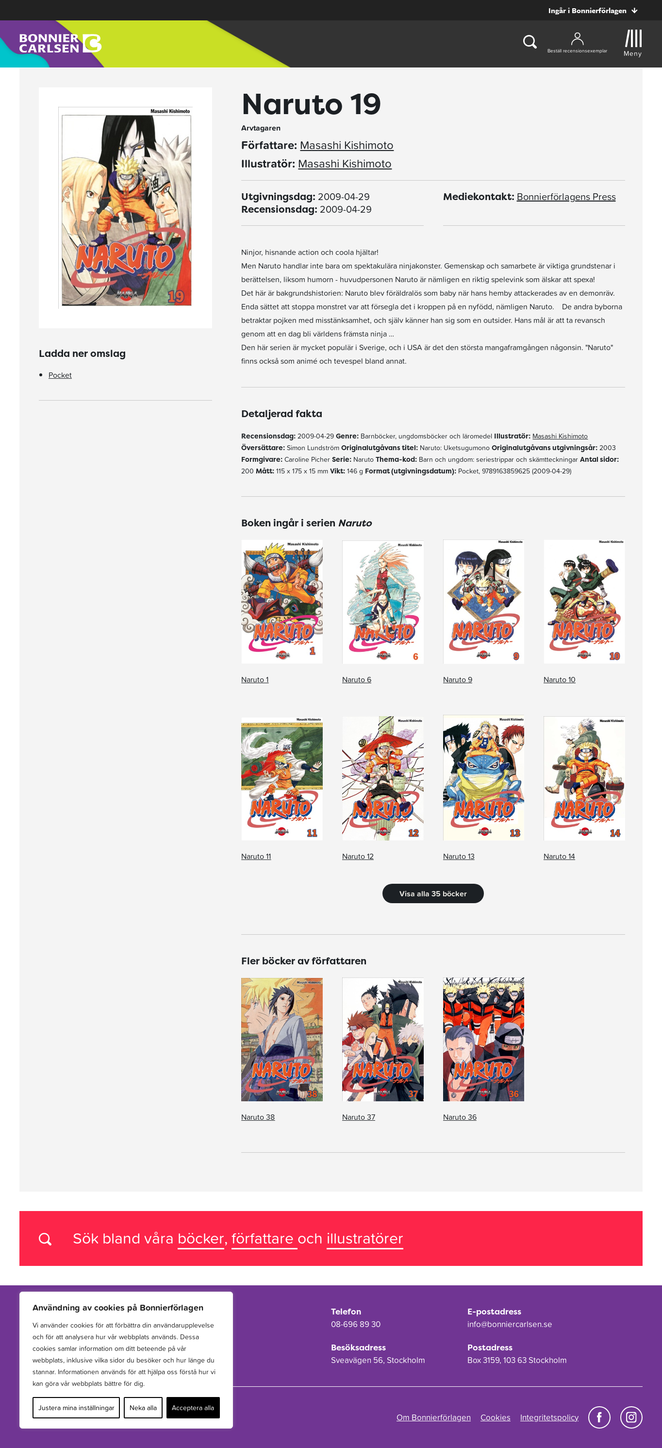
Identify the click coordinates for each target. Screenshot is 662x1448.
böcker (201, 1238)
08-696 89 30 (356, 1324)
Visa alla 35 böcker (433, 893)
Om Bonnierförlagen (434, 1417)
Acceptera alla (193, 1408)
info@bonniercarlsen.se (509, 1324)
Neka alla (143, 1408)
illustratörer (365, 1238)
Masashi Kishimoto (347, 145)
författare (265, 1238)
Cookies (495, 1417)
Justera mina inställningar (76, 1408)
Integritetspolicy (549, 1417)
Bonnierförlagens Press (566, 196)
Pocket (60, 375)
